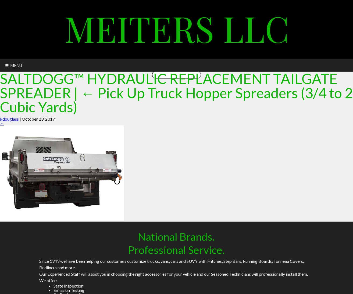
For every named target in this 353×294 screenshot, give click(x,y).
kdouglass (9, 118)
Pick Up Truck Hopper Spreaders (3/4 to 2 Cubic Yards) (176, 100)
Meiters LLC (176, 28)
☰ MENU (13, 65)
